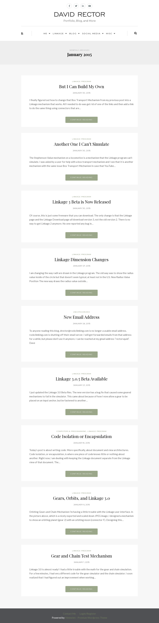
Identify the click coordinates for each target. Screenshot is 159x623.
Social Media (91, 33)
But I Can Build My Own (81, 86)
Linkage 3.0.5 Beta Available (82, 379)
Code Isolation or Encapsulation (81, 436)
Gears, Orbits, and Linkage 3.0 (81, 498)
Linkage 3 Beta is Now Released (81, 202)
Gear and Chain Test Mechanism (81, 556)
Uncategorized (81, 312)
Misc (109, 33)
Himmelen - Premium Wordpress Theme (86, 617)
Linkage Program (81, 81)
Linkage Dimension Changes (81, 259)
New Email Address (81, 317)
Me (45, 33)
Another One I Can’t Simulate (81, 144)
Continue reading (81, 120)
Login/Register (88, 613)
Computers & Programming (71, 431)
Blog (73, 33)
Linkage (58, 33)
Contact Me (69, 613)
